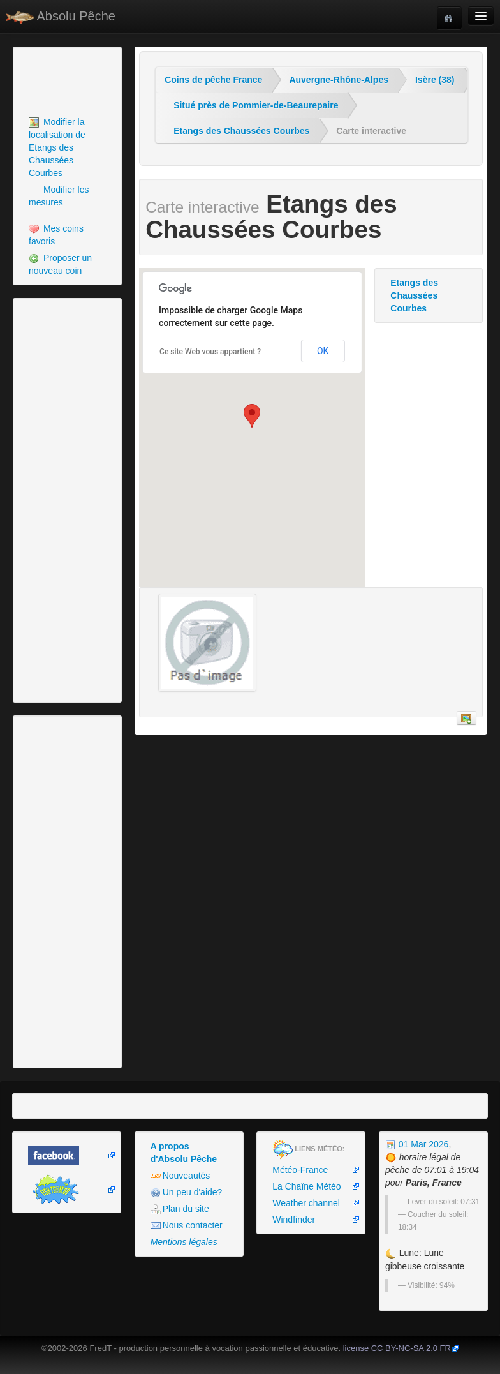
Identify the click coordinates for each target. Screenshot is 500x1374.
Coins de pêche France (213, 80)
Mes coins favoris (56, 234)
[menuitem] (67, 147)
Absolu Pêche (60, 16)
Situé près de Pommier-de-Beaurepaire (255, 105)
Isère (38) (434, 80)
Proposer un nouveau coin (60, 264)
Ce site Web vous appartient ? (210, 351)
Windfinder (293, 1219)
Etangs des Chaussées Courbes (241, 131)
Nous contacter (187, 1225)
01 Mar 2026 (417, 1144)
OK (322, 351)
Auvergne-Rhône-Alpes (338, 80)
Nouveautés (180, 1175)
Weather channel (306, 1203)
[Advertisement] (86, 81)
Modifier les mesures (59, 195)
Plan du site (180, 1209)
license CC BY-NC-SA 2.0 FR (397, 1348)
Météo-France (300, 1170)
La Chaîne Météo (306, 1186)
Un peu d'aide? (187, 1192)
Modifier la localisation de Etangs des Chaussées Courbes (57, 147)
